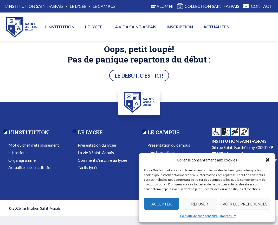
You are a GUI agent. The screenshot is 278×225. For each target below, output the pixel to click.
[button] (267, 159)
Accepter (161, 204)
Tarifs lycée (88, 167)
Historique (18, 152)
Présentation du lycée (97, 144)
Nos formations (161, 152)
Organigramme (22, 160)
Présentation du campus (168, 144)
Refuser (199, 204)
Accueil (21, 26)
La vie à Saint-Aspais (134, 26)
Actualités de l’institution (30, 167)
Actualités (216, 26)
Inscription (180, 26)
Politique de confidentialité (199, 216)
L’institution (60, 26)
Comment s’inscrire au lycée (102, 160)
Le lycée (93, 26)
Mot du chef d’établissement (33, 144)
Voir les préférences (245, 204)
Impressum (228, 216)
